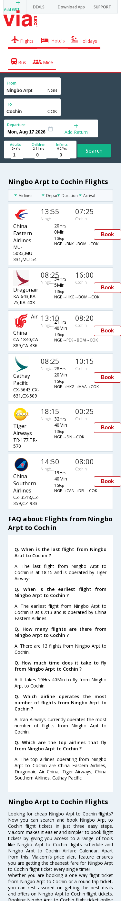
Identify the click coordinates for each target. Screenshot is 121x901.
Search (94, 150)
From (11, 83)
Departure (16, 124)
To (9, 104)
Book (107, 234)
